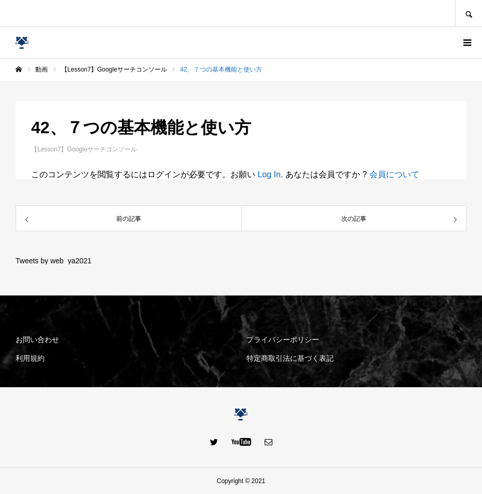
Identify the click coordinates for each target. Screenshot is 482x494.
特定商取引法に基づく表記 (290, 358)
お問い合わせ (37, 339)
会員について (394, 174)
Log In (268, 174)
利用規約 (30, 358)
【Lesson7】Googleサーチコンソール (84, 149)
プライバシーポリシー (282, 339)
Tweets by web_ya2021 (53, 261)
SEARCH (468, 13)
